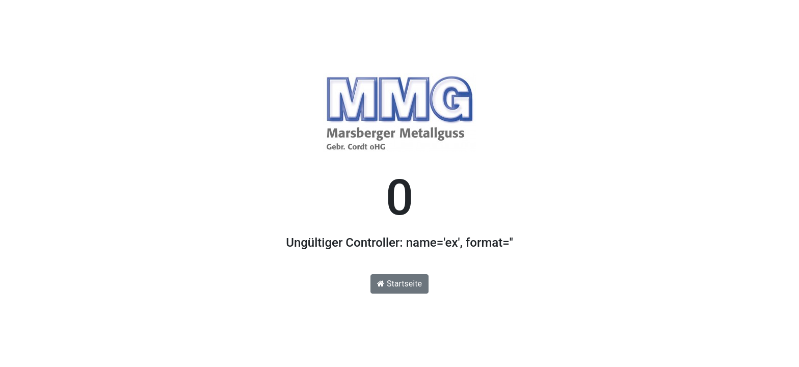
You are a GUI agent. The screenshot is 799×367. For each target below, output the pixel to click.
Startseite (399, 284)
